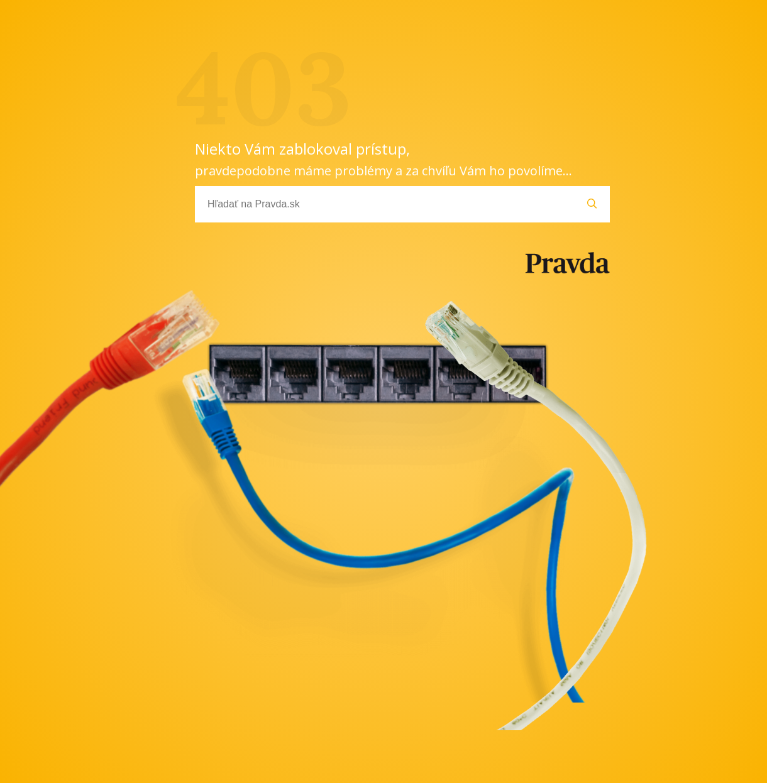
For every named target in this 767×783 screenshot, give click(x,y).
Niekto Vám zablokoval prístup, (383, 158)
